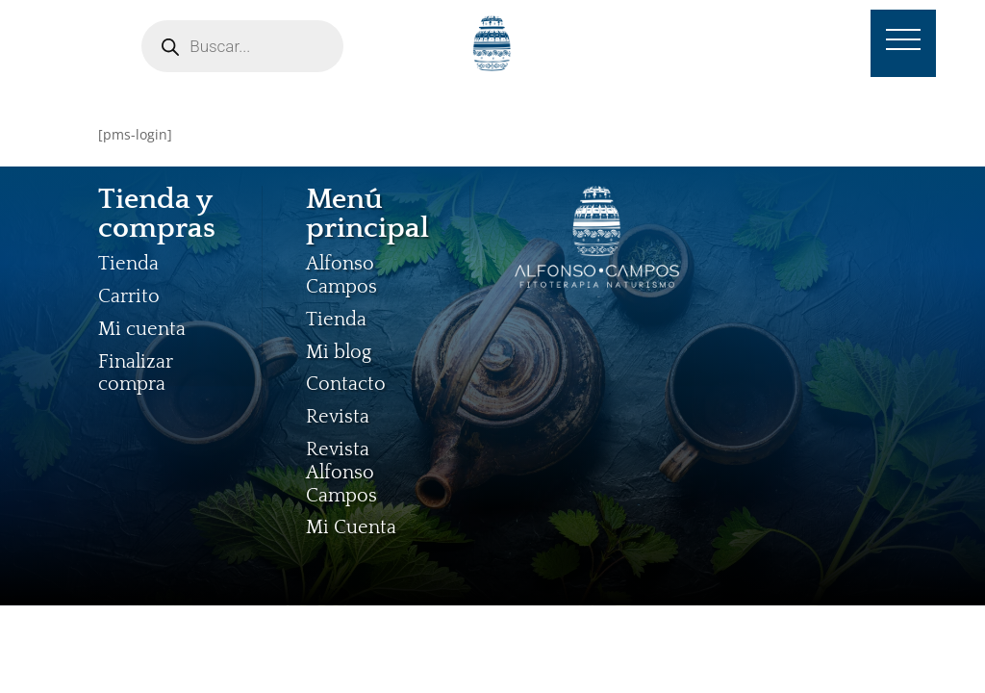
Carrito (129, 296)
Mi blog (338, 352)
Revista (337, 416)
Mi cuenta (142, 329)
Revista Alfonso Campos (341, 472)
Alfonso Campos (341, 275)
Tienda (128, 263)
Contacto (346, 384)
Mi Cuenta (351, 527)
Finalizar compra (135, 373)
